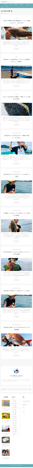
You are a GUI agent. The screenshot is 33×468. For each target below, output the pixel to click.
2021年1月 (13, 416)
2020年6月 (13, 431)
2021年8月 (13, 407)
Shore (10, 4)
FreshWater (21, 4)
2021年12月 (13, 403)
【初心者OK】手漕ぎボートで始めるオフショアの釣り (16, 290)
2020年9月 (13, 425)
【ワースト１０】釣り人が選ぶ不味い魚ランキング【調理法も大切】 (6, 421)
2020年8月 (13, 427)
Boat (16, 63)
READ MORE (16, 48)
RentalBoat (15, 4)
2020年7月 (13, 429)
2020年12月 (13, 418)
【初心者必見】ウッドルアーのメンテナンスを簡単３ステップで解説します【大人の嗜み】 (6, 409)
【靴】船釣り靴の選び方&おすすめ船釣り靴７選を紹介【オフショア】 (6, 445)
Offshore (5, 4)
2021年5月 (13, 414)
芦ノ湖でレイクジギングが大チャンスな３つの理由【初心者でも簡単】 (6, 458)
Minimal (15, 465)
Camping (27, 4)
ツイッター (24, 409)
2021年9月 (13, 405)
